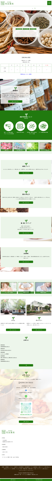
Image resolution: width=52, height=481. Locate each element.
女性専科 (13, 471)
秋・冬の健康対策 (34, 469)
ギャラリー (39, 471)
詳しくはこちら (15, 131)
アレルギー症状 (19, 471)
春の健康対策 (21, 469)
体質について (41, 469)
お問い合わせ (13, 479)
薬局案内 (21, 7)
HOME (14, 7)
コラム (35, 7)
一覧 (26, 368)
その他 (35, 471)
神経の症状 (30, 471)
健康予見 (16, 469)
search (39, 7)
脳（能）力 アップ (7, 471)
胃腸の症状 (25, 471)
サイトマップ (30, 473)
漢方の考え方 (47, 469)
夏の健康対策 (27, 469)
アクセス (28, 7)
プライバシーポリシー (23, 473)
